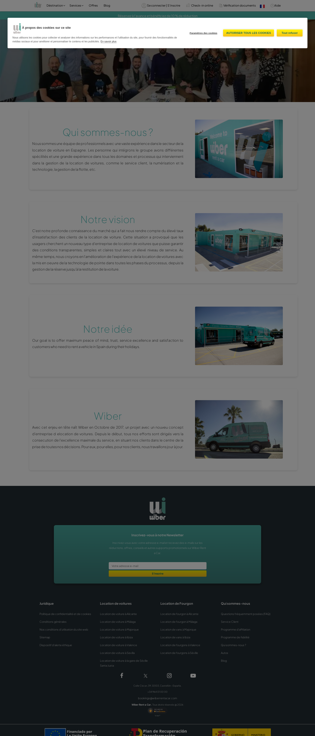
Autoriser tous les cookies (248, 32)
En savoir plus (109, 41)
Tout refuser (290, 32)
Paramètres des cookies (203, 33)
